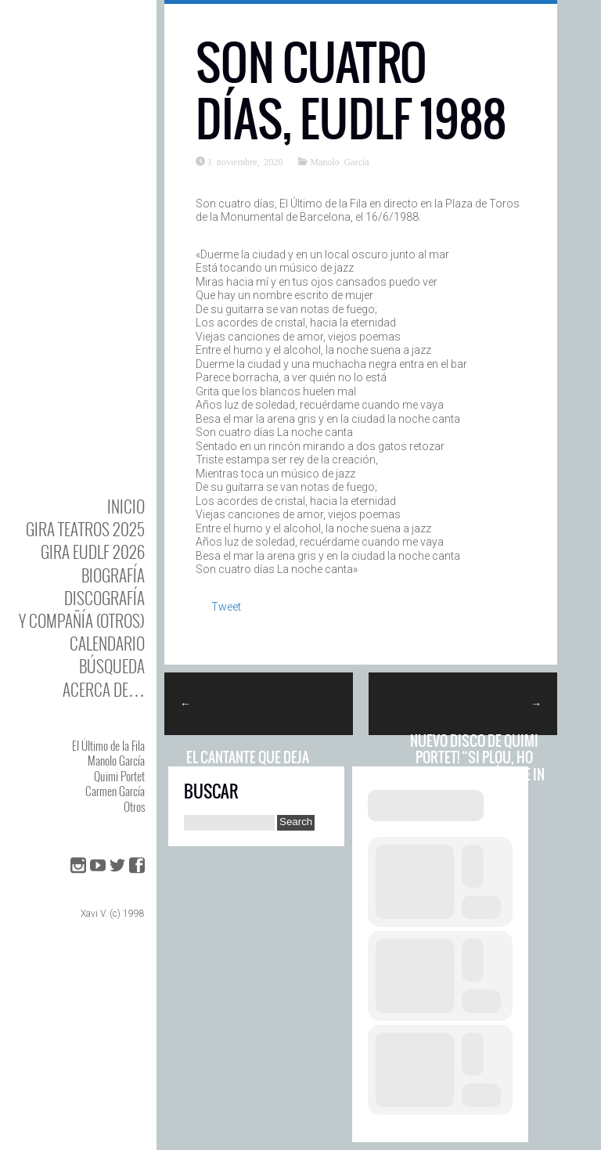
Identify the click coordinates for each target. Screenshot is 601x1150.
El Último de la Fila (108, 745)
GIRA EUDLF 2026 (93, 551)
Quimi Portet (119, 775)
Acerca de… (104, 689)
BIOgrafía (113, 575)
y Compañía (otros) (82, 620)
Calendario (107, 643)
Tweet (226, 606)
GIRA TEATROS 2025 (85, 529)
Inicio (126, 506)
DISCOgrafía (104, 598)
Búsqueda (112, 666)
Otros (134, 806)
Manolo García (116, 760)
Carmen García (115, 790)
